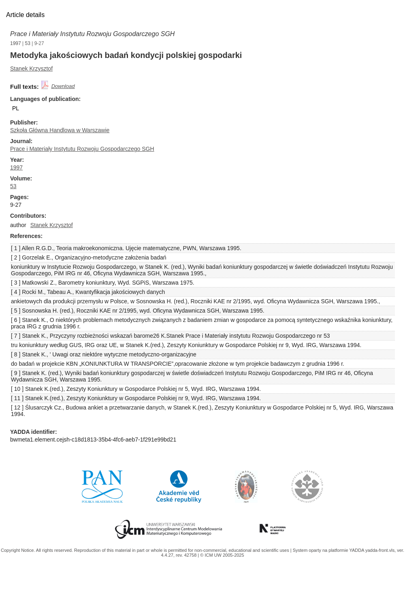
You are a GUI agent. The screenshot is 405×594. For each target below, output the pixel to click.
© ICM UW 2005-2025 (222, 555)
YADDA (357, 550)
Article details (25, 14)
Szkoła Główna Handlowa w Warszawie (59, 130)
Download (63, 86)
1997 (15, 43)
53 (27, 43)
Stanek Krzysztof (31, 68)
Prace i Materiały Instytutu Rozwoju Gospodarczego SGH (92, 33)
